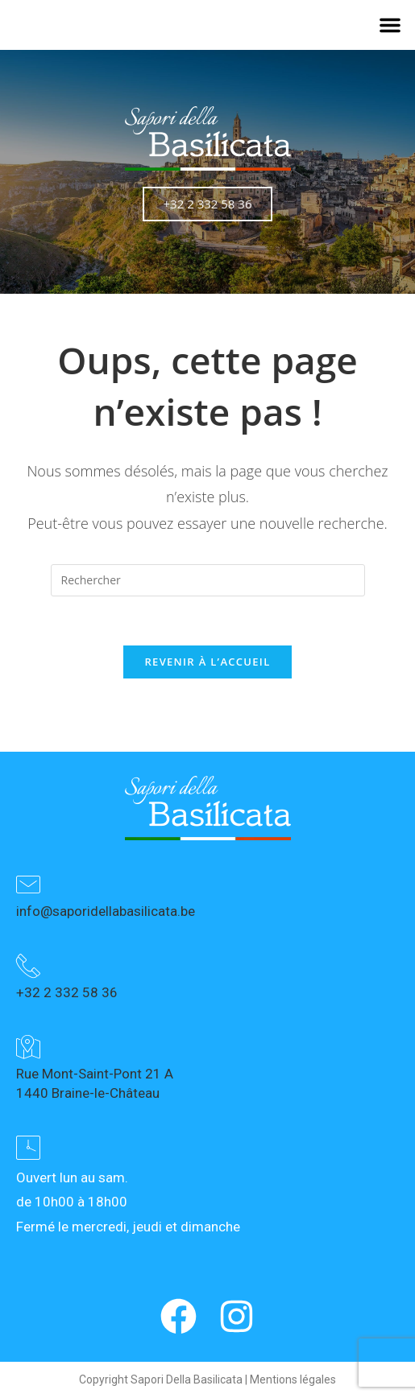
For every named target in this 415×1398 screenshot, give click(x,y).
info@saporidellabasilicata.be (105, 911)
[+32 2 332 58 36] (28, 966)
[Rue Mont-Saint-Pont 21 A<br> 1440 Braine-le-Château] (28, 1047)
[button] (390, 25)
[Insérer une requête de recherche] (208, 580)
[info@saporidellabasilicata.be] (28, 884)
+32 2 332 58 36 (67, 992)
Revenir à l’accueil (207, 661)
